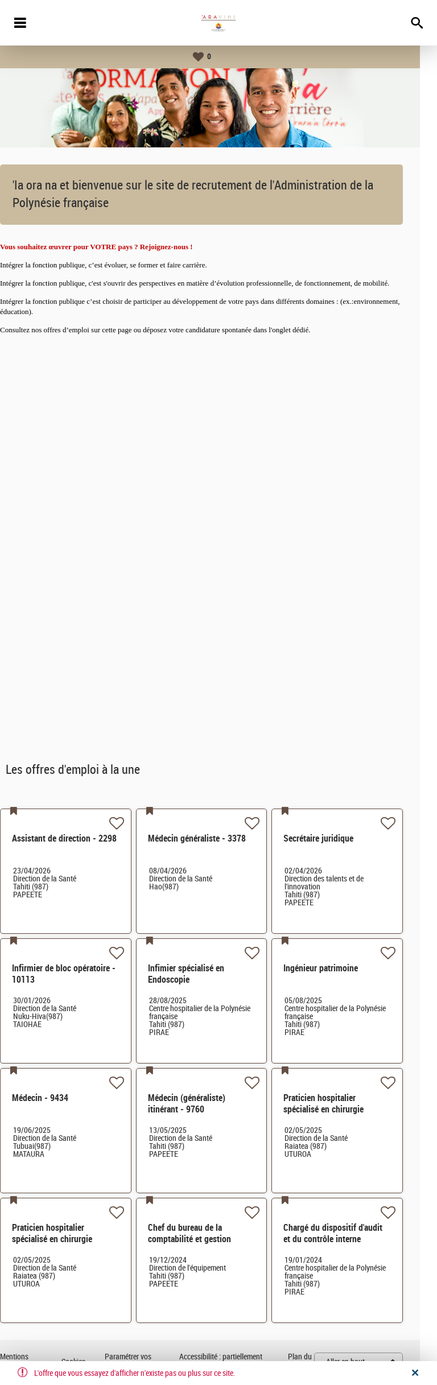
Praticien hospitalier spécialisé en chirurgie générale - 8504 (340, 1109)
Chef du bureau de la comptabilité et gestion (206, 1233)
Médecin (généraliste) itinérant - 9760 (203, 1104)
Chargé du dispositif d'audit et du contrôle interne (349, 1233)
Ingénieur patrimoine (337, 968)
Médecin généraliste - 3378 (214, 838)
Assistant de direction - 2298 (81, 838)
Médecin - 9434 (57, 1098)
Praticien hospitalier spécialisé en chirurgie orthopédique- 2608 (69, 1239)
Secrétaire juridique (335, 838)
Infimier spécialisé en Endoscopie (203, 974)
